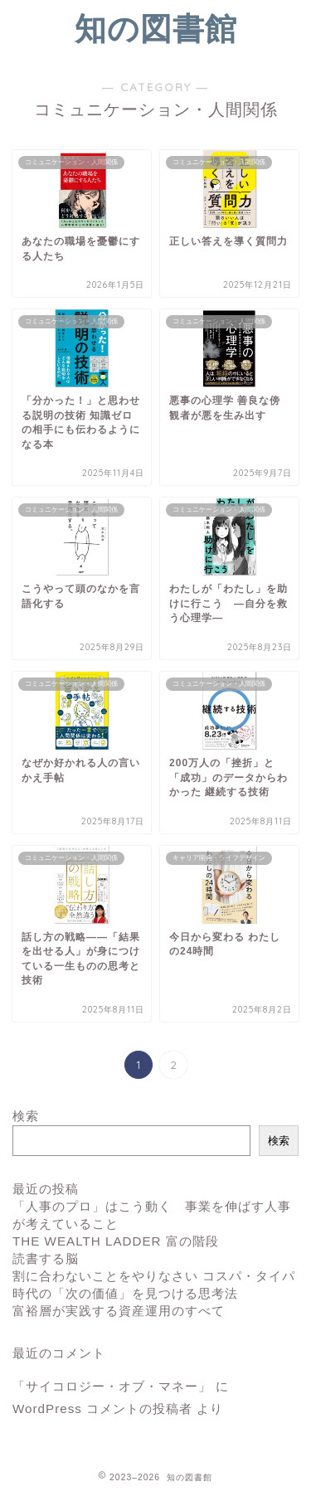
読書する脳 (45, 1258)
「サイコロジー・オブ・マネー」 (111, 1386)
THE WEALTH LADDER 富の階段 (115, 1241)
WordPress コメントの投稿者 (102, 1408)
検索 (25, 1116)
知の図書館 (156, 28)
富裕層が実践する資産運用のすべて (118, 1311)
